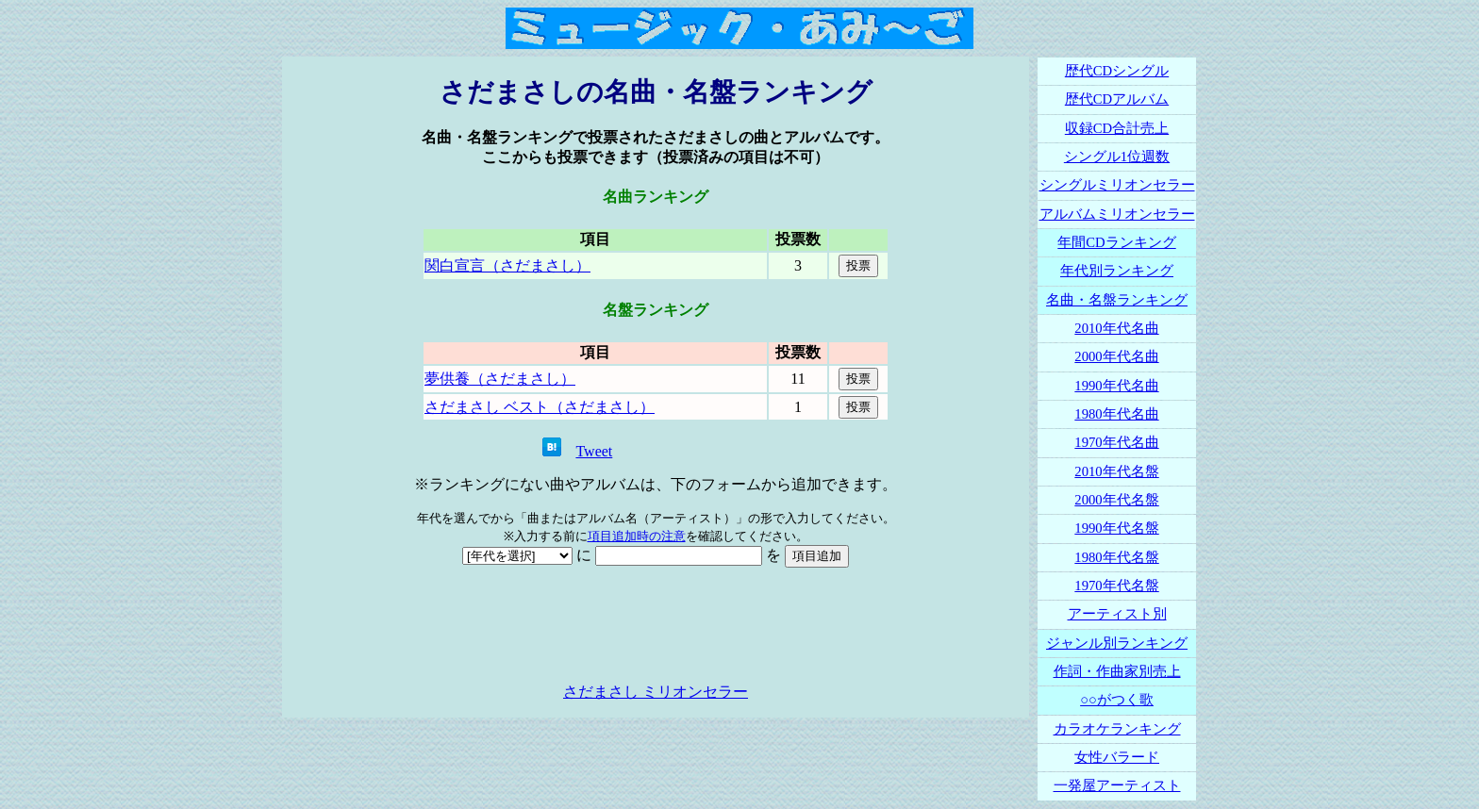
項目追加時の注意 (637, 536)
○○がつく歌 (1117, 699)
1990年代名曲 (1116, 385)
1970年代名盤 (1116, 585)
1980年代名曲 (1116, 413)
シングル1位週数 (1117, 156)
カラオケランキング (1117, 728)
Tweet (593, 451)
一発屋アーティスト (1117, 785)
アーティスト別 (1117, 613)
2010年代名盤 (1116, 471)
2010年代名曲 (1116, 328)
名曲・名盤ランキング (1117, 299)
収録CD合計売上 (1117, 128)
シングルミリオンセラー (1117, 184)
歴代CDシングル (1117, 70)
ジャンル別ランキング (1117, 643)
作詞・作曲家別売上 (1117, 671)
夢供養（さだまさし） (499, 379)
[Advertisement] (655, 625)
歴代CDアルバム (1117, 99)
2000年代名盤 (1116, 499)
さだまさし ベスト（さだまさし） (539, 407)
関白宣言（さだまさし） (507, 265)
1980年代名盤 (1116, 557)
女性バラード (1116, 757)
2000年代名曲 (1116, 356)
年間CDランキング (1116, 242)
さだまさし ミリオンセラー (655, 692)
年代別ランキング (1116, 270)
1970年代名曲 (1116, 442)
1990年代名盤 (1116, 528)
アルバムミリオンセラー (1117, 214)
